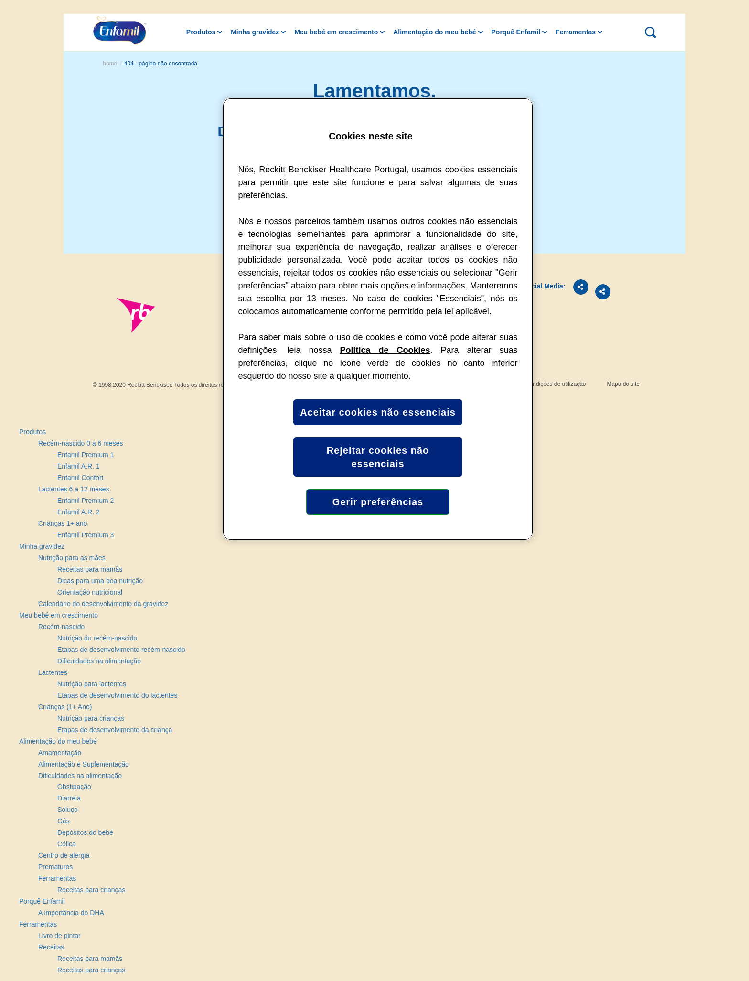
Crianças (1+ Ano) (65, 707)
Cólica (66, 844)
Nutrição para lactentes (91, 684)
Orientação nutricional (89, 592)
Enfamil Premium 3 (85, 535)
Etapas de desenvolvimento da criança (114, 730)
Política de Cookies (385, 350)
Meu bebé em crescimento (336, 32)
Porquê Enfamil (516, 32)
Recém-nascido (61, 626)
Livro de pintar (59, 935)
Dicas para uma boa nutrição (100, 581)
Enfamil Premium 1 (85, 455)
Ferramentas (576, 32)
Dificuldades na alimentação (99, 661)
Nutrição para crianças (90, 718)
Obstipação (74, 786)
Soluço (67, 809)
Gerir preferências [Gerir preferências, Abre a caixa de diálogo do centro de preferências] (377, 502)
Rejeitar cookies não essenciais (378, 457)
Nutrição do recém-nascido (97, 638)
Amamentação (59, 753)
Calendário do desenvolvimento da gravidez (103, 604)
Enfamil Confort (80, 477)
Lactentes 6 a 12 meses (73, 489)
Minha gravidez (255, 32)
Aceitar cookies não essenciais (378, 412)
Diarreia (69, 798)
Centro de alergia (63, 855)
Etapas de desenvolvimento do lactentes (117, 695)
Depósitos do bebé (85, 832)
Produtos (200, 32)
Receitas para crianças (91, 890)
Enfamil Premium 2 (85, 500)
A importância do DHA (71, 913)
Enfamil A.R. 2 (78, 512)
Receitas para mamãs (89, 569)
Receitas (51, 947)
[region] (378, 319)
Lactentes (52, 672)
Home (110, 63)
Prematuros (55, 867)
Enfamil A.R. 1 (78, 466)
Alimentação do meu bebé (434, 32)
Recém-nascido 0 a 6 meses (80, 443)
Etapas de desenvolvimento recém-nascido (121, 649)
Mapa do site (623, 384)
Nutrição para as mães (72, 558)
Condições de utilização (555, 384)
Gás (63, 821)
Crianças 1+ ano (62, 523)
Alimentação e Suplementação (83, 764)
